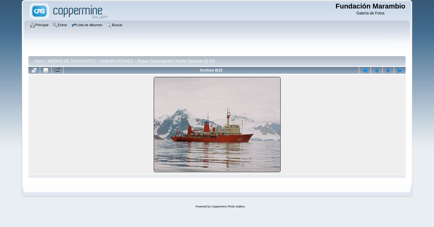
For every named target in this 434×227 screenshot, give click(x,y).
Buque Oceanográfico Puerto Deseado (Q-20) (176, 61)
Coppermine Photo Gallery (228, 206)
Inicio (39, 61)
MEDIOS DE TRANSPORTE (72, 61)
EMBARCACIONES (116, 61)
